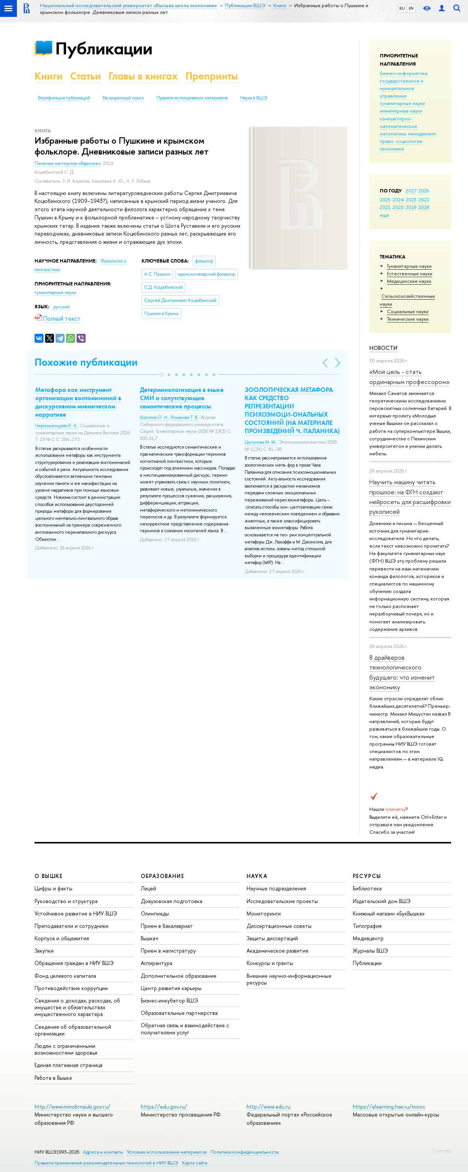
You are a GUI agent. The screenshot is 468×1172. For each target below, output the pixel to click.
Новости (383, 348)
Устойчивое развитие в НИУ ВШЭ (76, 913)
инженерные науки (401, 110)
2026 (423, 190)
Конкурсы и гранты (270, 962)
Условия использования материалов (167, 1152)
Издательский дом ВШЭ (382, 901)
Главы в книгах (143, 76)
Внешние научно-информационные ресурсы (289, 979)
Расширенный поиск (123, 98)
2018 (423, 207)
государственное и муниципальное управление (401, 88)
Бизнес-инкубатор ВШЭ (169, 1000)
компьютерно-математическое (398, 122)
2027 (411, 190)
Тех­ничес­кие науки (408, 318)
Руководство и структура (66, 901)
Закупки (44, 950)
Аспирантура (156, 962)
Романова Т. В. (184, 417)
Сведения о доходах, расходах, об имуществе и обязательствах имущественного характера (77, 1007)
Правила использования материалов (192, 98)
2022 (423, 199)
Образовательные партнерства (179, 1012)
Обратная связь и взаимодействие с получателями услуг (185, 1028)
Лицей (148, 888)
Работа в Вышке (53, 1077)
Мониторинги (264, 913)
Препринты (211, 76)
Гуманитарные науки (409, 266)
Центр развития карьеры (171, 988)
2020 (398, 207)
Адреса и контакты (103, 1152)
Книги (49, 76)
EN (411, 8)
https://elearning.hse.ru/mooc (389, 1106)
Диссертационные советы (279, 925)
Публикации (103, 48)
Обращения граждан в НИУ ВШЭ (74, 962)
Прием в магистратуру (168, 950)
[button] (161, 374)
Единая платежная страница (68, 1064)
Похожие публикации (86, 362)
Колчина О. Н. (154, 417)
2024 (398, 199)
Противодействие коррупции (71, 988)
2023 (411, 199)
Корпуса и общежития (62, 938)
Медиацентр (368, 938)
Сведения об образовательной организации (73, 1030)
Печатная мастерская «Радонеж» (68, 164)
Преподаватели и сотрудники (71, 925)
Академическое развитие (277, 950)
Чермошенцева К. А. (56, 426)
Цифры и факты (53, 888)
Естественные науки (409, 273)
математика (393, 133)
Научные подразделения (276, 888)
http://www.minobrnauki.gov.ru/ (72, 1106)
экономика (392, 148)
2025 (385, 199)
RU (402, 8)
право (387, 141)
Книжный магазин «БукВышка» (389, 913)
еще (384, 215)
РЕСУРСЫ (367, 875)
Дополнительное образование (179, 975)
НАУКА (257, 875)
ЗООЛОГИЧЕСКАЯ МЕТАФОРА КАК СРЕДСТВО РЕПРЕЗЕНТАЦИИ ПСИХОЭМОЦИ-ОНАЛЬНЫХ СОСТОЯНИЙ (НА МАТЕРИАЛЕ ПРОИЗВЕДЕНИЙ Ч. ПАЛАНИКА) (292, 410)
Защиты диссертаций (272, 938)
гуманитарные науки (402, 103)
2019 (411, 207)
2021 (385, 207)
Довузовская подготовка (171, 901)
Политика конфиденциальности (245, 1152)
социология (409, 141)
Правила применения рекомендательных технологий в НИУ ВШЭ (106, 1163)
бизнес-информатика (403, 73)
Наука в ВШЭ (253, 98)
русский (61, 307)
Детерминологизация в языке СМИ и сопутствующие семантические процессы (182, 398)
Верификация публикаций (64, 98)
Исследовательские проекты (282, 901)
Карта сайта (194, 1163)
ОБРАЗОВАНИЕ (162, 875)
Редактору (441, 1150)
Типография (367, 925)
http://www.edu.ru (268, 1106)
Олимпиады (155, 913)
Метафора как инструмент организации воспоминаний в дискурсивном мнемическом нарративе (78, 402)
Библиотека (367, 888)
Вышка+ (150, 938)
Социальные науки (408, 311)
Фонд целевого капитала (65, 975)
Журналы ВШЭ (370, 950)
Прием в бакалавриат (167, 925)
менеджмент (422, 133)
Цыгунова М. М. (260, 442)
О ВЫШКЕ (49, 875)
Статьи (85, 76)
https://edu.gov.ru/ (164, 1106)
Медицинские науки (409, 281)
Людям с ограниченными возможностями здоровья (66, 1049)
